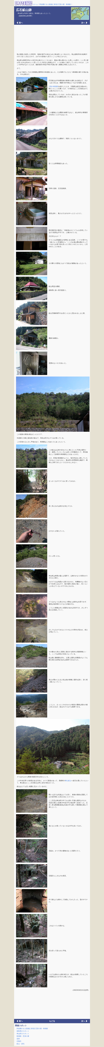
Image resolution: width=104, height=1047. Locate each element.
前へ (21, 23)
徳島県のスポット (23, 1031)
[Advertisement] (52, 38)
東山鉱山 (68, 780)
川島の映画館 (53, 86)
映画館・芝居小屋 (23, 1036)
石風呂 (19, 1041)
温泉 (18, 1038)
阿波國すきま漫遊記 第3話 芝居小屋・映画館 (55, 4)
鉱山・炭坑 (20, 1044)
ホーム (35, 4)
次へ (83, 23)
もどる (52, 1021)
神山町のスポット (23, 1033)
